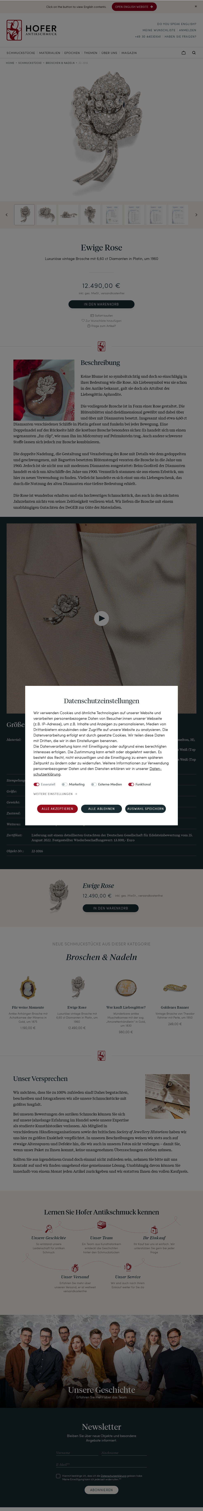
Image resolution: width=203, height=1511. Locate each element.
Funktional (143, 784)
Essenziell (48, 784)
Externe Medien (110, 784)
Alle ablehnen (101, 808)
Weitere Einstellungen (53, 793)
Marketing (77, 784)
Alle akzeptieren (57, 808)
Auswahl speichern (145, 808)
